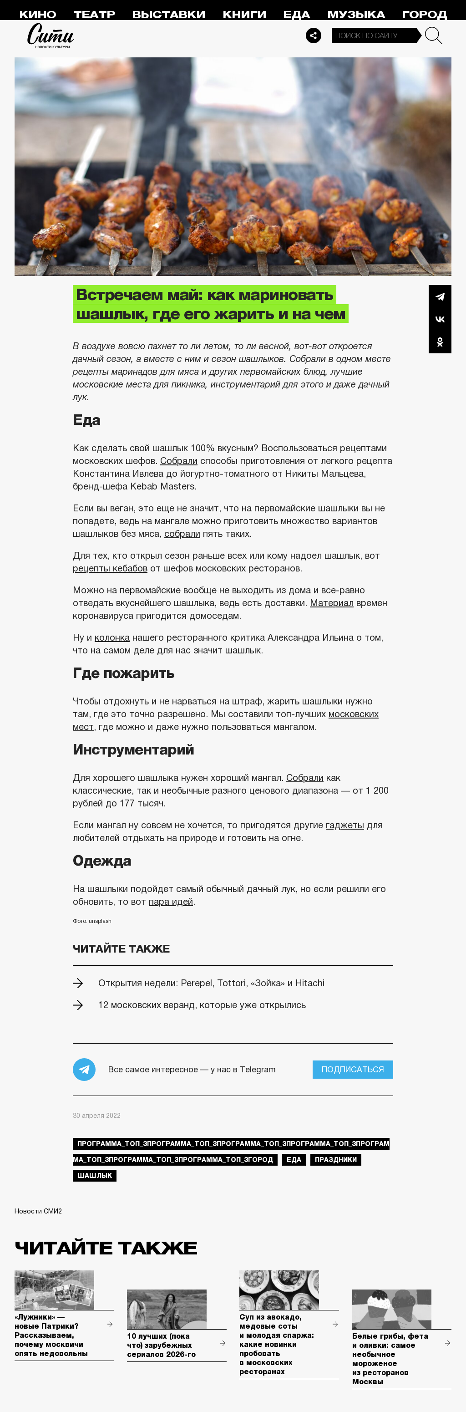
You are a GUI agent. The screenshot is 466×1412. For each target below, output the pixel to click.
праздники (336, 1159)
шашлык (94, 1175)
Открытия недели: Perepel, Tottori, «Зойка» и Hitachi (211, 983)
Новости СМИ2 (38, 1211)
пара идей (171, 902)
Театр (94, 14)
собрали (182, 534)
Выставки (168, 14)
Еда (296, 14)
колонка (112, 637)
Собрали (179, 461)
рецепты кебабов (110, 568)
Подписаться (353, 1069)
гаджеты (345, 825)
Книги (244, 14)
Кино (37, 14)
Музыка (356, 14)
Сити (51, 35)
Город (424, 14)
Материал (332, 603)
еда (294, 1159)
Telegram (440, 296)
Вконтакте (440, 319)
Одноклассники (440, 342)
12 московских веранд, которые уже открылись (202, 1005)
